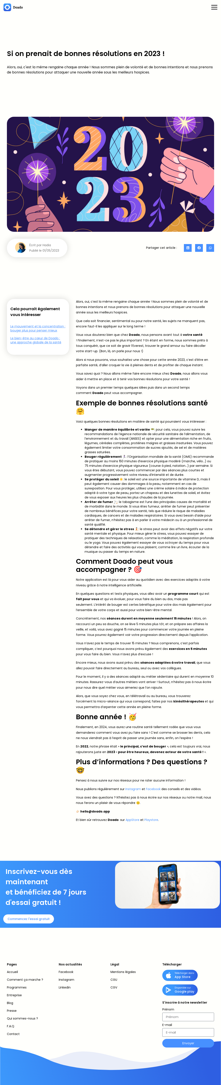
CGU (113, 980)
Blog (10, 1003)
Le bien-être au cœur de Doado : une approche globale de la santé (35, 340)
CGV (113, 987)
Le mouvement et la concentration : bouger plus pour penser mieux (37, 328)
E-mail (167, 1025)
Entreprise (14, 995)
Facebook (153, 789)
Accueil (12, 972)
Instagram (133, 789)
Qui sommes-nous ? (22, 1018)
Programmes (17, 987)
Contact (13, 1034)
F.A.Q (10, 1026)
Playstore (151, 820)
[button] (188, 248)
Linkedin (65, 987)
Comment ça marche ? (25, 980)
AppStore (133, 820)
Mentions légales (123, 972)
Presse (12, 1011)
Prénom (168, 1009)
